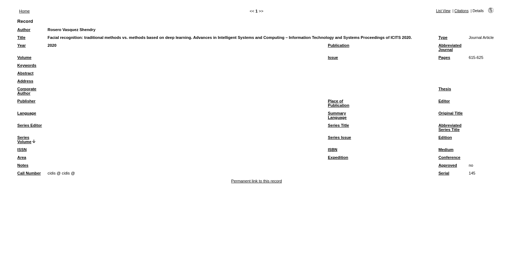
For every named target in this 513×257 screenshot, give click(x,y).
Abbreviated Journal (450, 47)
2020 (52, 45)
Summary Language (337, 115)
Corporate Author (26, 91)
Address (25, 81)
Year (21, 45)
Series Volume (24, 139)
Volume (24, 57)
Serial (444, 173)
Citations (462, 11)
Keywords (26, 65)
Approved (448, 165)
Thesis (445, 89)
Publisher (26, 101)
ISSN (22, 149)
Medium (446, 149)
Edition (445, 137)
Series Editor (29, 125)
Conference (450, 157)
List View (443, 11)
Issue (333, 57)
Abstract (25, 73)
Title (21, 37)
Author (24, 29)
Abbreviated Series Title (450, 127)
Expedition (338, 157)
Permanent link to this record (256, 181)
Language (26, 113)
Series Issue (339, 137)
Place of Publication (338, 103)
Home (24, 11)
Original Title (451, 113)
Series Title (338, 125)
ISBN (332, 149)
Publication (338, 45)
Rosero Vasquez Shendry (71, 29)
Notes (22, 165)
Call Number (29, 173)
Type (443, 37)
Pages (444, 57)
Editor (444, 101)
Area (21, 157)
